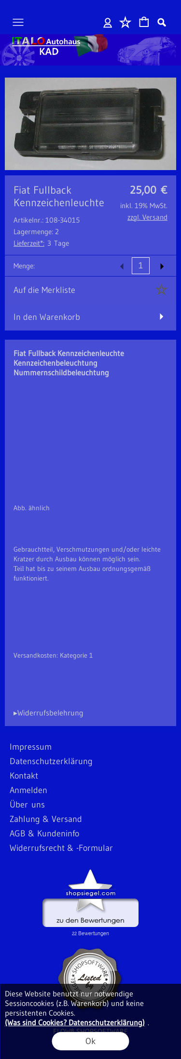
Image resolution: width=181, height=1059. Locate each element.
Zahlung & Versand (46, 819)
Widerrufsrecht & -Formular (61, 848)
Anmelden (108, 22)
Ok (90, 1041)
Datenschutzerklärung (51, 761)
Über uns (27, 804)
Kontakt (24, 775)
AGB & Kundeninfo (44, 833)
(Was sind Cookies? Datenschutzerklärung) (75, 1022)
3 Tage (41, 243)
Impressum (31, 746)
